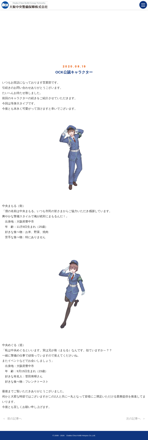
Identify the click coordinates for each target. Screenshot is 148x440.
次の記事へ (133, 418)
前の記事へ (14, 418)
